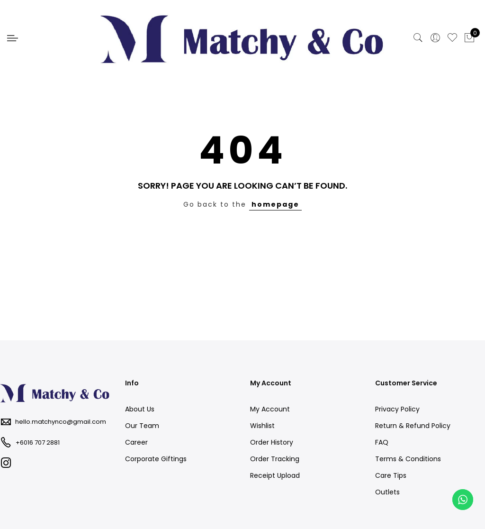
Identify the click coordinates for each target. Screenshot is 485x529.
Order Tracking (274, 459)
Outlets (387, 492)
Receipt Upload (275, 475)
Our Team (142, 425)
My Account (270, 409)
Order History (271, 442)
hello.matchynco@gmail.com (60, 421)
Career (136, 442)
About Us (139, 409)
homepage (275, 204)
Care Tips (390, 475)
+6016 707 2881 (38, 442)
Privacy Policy (397, 409)
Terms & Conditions (408, 459)
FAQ (381, 442)
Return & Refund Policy (412, 425)
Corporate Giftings (156, 459)
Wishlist (262, 425)
